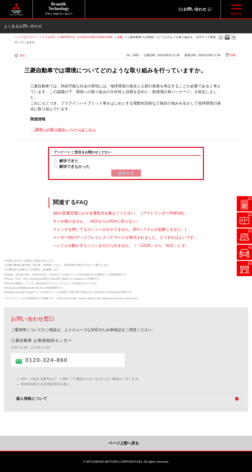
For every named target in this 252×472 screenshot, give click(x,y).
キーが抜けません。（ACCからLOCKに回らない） (96, 221)
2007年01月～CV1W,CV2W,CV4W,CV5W (86, 37)
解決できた (68, 161)
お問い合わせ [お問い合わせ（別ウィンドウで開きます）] (194, 9)
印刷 (233, 55)
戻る (22, 55)
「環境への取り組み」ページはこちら (63, 129)
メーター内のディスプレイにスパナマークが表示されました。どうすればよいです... (125, 237)
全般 (120, 37)
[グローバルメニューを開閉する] (236, 9)
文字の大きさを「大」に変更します (233, 37)
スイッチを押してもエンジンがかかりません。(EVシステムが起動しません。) (119, 229)
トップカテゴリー (26, 37)
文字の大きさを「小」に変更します (220, 37)
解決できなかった (74, 166)
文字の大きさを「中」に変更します (227, 37)
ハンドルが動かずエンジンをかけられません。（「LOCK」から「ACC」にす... (121, 245)
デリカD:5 (48, 37)
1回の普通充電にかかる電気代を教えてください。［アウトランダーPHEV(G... (120, 213)
